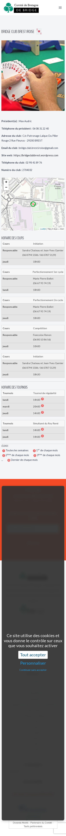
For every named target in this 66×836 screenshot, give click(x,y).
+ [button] (6, 182)
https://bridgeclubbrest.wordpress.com (36, 155)
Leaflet (43, 229)
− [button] (6, 187)
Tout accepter (33, 636)
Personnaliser (33, 645)
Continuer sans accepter (33, 651)
